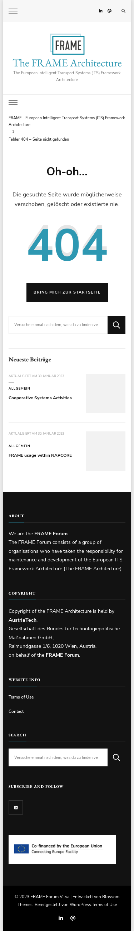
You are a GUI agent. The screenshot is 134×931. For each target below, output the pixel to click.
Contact (16, 711)
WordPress (80, 904)
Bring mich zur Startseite (67, 292)
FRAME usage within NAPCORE (40, 455)
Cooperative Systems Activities (40, 398)
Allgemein (19, 388)
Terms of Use (21, 697)
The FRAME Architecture (67, 63)
